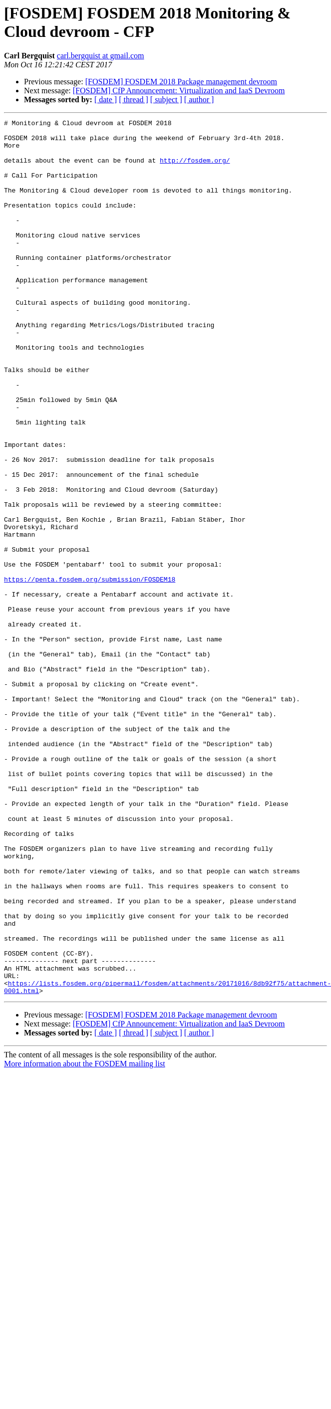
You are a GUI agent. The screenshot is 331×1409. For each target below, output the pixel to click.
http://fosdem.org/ (195, 169)
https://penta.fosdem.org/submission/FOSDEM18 (89, 671)
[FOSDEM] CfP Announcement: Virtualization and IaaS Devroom (179, 90)
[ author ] (199, 99)
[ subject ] (166, 99)
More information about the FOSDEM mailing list (84, 1238)
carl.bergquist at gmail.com (100, 55)
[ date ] (105, 99)
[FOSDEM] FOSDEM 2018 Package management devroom (181, 81)
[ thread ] (133, 99)
